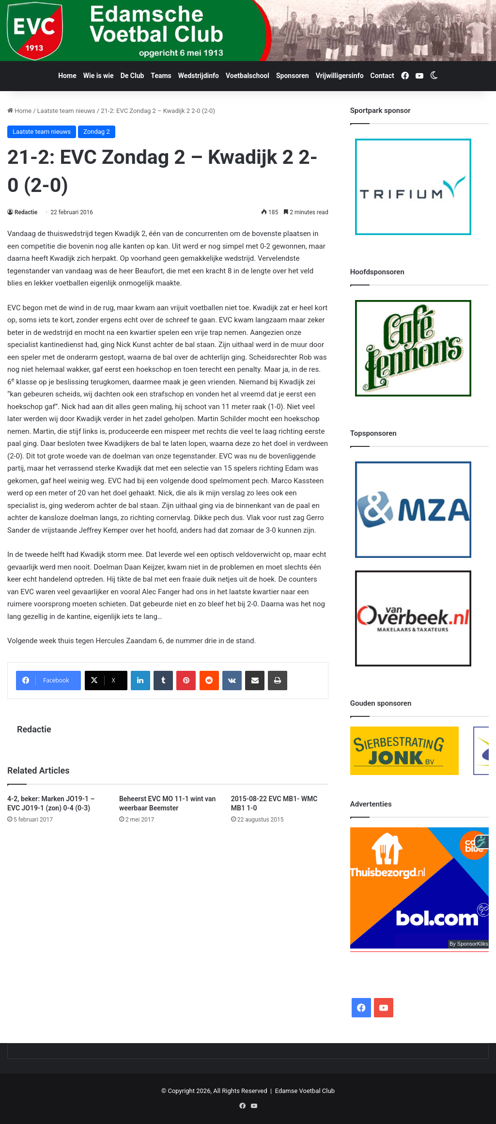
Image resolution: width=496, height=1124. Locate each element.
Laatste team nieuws (66, 110)
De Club (132, 75)
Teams (161, 75)
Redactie (26, 212)
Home (67, 75)
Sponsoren (292, 75)
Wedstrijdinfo (198, 75)
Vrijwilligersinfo (340, 75)
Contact (382, 75)
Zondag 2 (96, 131)
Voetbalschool (247, 75)
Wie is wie (98, 75)
